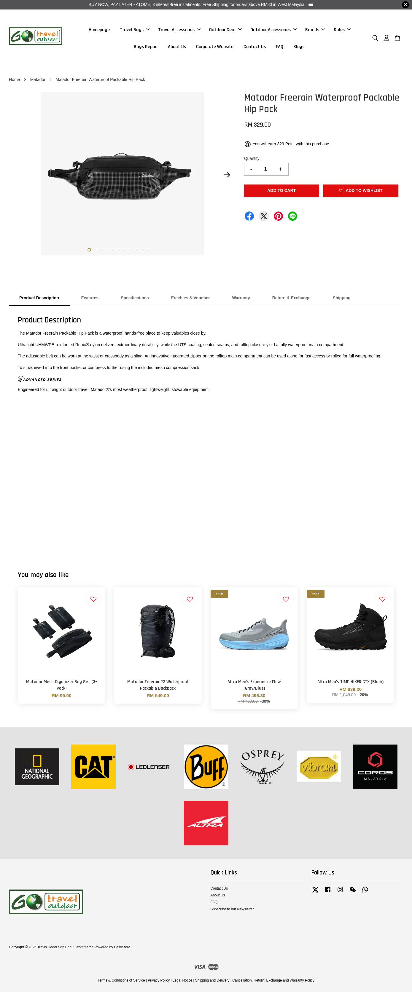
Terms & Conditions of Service (121, 982)
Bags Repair (146, 47)
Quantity (252, 160)
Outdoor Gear (225, 31)
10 (142, 251)
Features (89, 299)
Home (14, 81)
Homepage (99, 31)
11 (148, 251)
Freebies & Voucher (190, 299)
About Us (177, 47)
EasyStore (122, 949)
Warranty (241, 299)
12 (154, 251)
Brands (315, 31)
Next (227, 176)
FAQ (279, 47)
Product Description (39, 299)
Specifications (135, 299)
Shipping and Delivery (212, 982)
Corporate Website (214, 47)
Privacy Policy (159, 982)
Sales (342, 31)
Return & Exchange (291, 299)
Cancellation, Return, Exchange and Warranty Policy (273, 982)
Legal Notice (182, 982)
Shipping (342, 299)
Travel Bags (134, 31)
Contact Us (255, 47)
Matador (38, 81)
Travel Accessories (179, 31)
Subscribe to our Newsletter (232, 911)
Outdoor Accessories (273, 31)
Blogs (298, 47)
